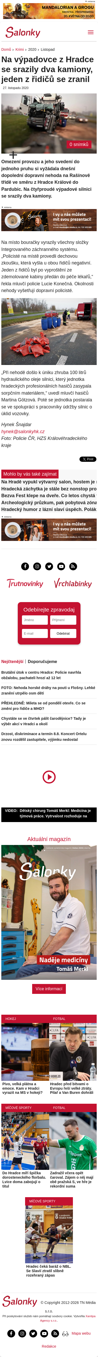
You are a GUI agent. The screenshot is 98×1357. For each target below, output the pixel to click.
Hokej (10, 1019)
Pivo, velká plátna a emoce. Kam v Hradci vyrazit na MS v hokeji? (22, 1088)
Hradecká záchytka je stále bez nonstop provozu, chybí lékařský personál (49, 488)
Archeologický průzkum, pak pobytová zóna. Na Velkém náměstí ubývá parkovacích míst (49, 502)
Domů (6, 49)
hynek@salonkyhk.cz (23, 431)
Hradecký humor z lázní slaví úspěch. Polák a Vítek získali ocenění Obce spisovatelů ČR (49, 509)
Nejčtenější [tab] (12, 661)
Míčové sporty (18, 1108)
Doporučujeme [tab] (42, 661)
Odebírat (63, 633)
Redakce (49, 1346)
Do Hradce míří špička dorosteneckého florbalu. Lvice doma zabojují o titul (24, 1179)
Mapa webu (81, 1333)
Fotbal (59, 1019)
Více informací (49, 989)
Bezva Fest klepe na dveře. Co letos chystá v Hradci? (49, 495)
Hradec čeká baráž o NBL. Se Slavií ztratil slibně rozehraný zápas (48, 1270)
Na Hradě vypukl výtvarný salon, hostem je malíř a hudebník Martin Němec (49, 481)
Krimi (19, 49)
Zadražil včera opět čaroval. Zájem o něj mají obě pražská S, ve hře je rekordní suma (72, 1179)
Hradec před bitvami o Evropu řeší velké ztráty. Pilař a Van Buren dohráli (72, 1088)
